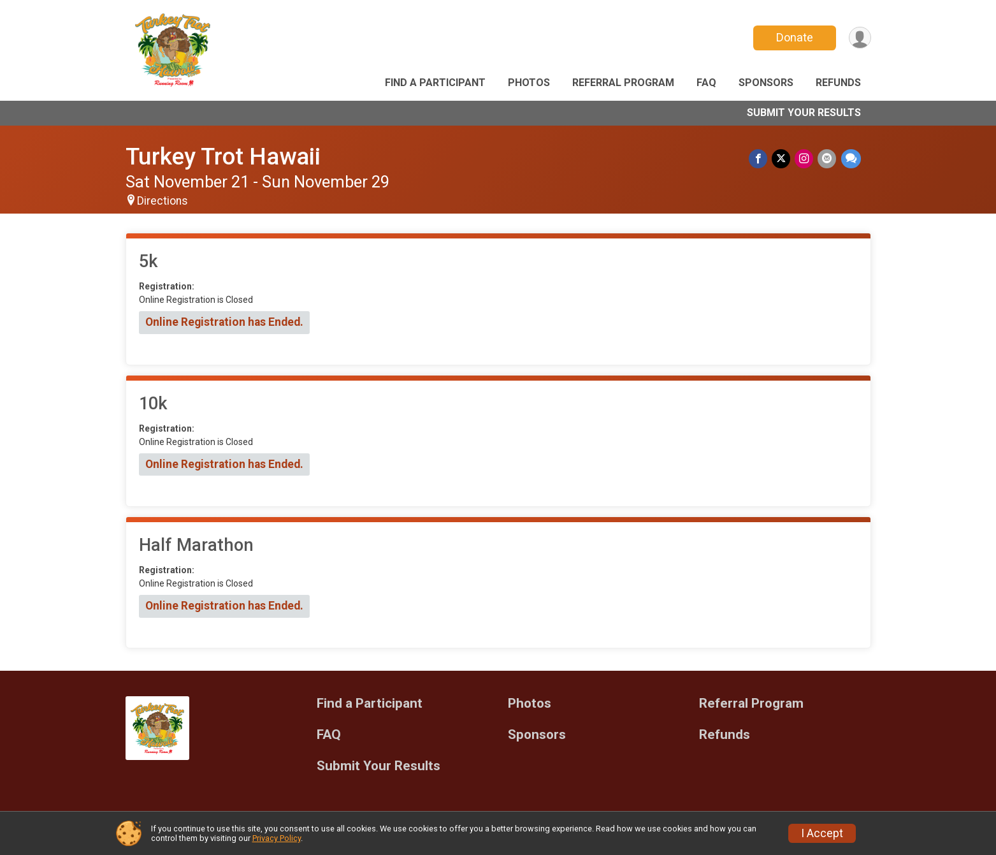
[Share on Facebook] (761, 159)
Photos (529, 83)
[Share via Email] (828, 159)
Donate (792, 37)
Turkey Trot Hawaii (223, 156)
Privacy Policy (276, 838)
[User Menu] (859, 38)
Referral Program (623, 83)
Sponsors (766, 83)
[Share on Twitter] (783, 159)
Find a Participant (435, 83)
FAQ (706, 83)
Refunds (838, 83)
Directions (162, 200)
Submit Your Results (804, 112)
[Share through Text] (851, 159)
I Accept (822, 833)
